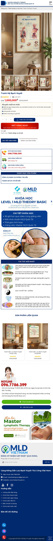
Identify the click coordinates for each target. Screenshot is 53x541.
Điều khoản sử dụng (10, 503)
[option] (26, 43)
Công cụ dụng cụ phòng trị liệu (15, 177)
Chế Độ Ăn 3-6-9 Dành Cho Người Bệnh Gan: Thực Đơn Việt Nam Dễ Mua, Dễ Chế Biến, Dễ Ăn (31, 272)
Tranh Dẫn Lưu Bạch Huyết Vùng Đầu (39, 352)
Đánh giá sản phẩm (28, 140)
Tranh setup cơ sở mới (15, 8)
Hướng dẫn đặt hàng (10, 492)
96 (13, 97)
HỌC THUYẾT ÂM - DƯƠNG (24, 291)
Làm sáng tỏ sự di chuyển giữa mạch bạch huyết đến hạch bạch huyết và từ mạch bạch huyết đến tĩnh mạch (32, 267)
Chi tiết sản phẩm (9, 140)
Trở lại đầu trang (50, 538)
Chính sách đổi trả (9, 501)
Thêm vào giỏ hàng (26, 119)
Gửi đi (47, 462)
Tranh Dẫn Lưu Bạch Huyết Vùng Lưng (14, 352)
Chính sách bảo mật (10, 506)
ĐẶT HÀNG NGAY (19, 126)
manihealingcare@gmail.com (18, 477)
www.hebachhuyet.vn (17, 480)
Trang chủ (4, 8)
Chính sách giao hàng (10, 498)
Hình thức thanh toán (10, 495)
